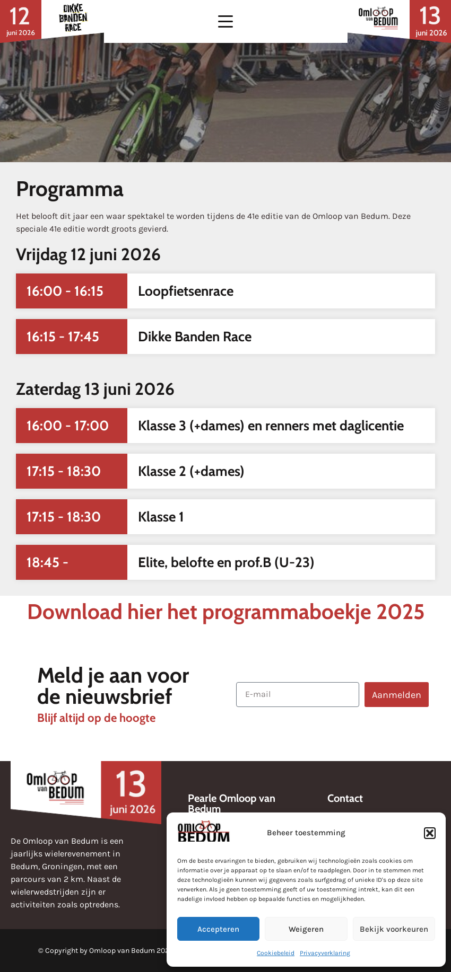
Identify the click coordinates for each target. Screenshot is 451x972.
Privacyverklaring (325, 953)
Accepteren (218, 929)
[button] (429, 833)
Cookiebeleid (275, 953)
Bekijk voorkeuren (394, 929)
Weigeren (306, 929)
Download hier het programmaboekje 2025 (225, 611)
